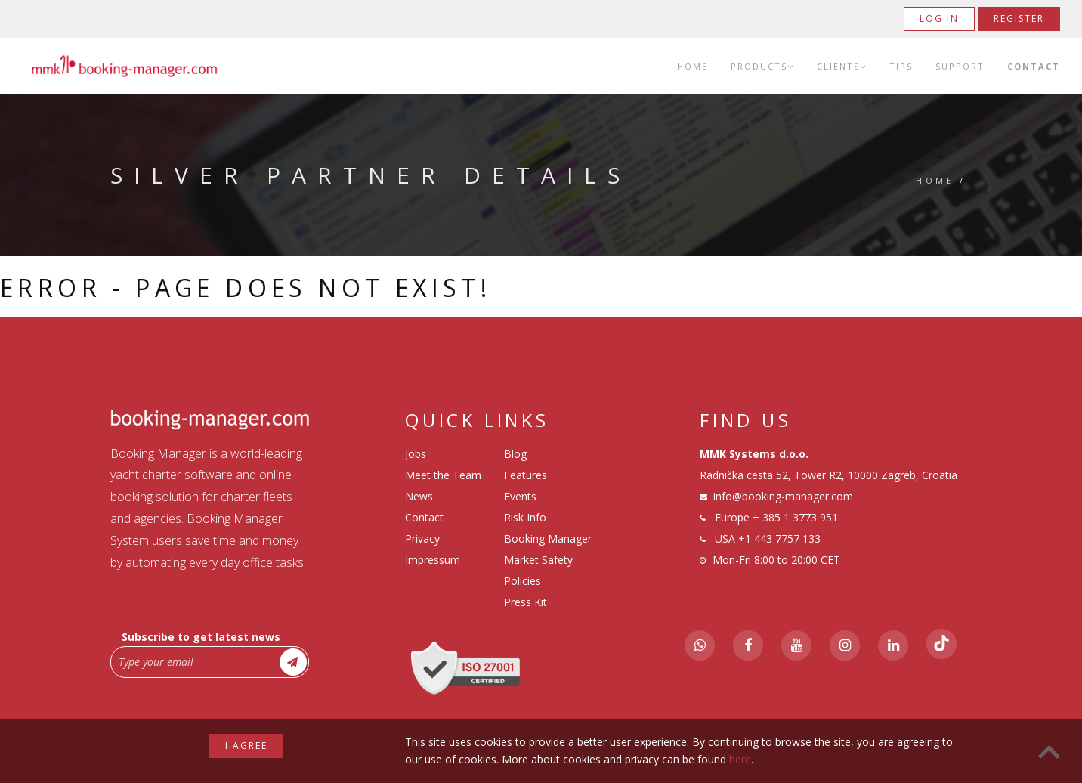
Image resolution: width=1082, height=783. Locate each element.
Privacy (422, 538)
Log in (939, 18)
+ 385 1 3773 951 (795, 517)
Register (1019, 18)
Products (762, 66)
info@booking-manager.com (783, 496)
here (740, 759)
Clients (842, 66)
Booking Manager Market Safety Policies (548, 559)
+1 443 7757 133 (779, 538)
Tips (901, 66)
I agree (246, 745)
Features (525, 475)
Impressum (432, 559)
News (419, 496)
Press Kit (525, 602)
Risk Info (525, 517)
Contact (1033, 66)
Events (520, 496)
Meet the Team (443, 475)
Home (692, 66)
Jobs (415, 454)
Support (960, 66)
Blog (515, 454)
